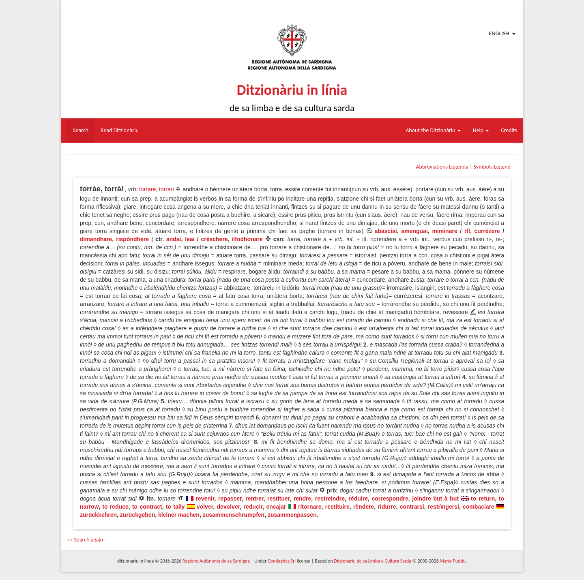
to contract (147, 506)
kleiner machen (179, 515)
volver (205, 506)
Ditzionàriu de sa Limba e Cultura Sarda (372, 561)
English (499, 33)
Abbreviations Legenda (442, 166)
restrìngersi (443, 506)
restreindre (330, 498)
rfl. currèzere (482, 231)
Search (80, 130)
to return (483, 498)
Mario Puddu (453, 561)
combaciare (478, 506)
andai (173, 239)
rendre (302, 498)
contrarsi (412, 506)
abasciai (386, 231)
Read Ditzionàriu (120, 130)
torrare (147, 189)
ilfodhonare (247, 239)
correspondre (389, 498)
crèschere (214, 239)
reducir (253, 506)
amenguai (415, 231)
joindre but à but (435, 498)
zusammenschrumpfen (233, 515)
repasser (230, 498)
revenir (205, 498)
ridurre (387, 506)
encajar (276, 506)
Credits (509, 130)
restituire (337, 506)
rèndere (363, 506)
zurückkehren (98, 515)
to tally (175, 506)
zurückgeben (137, 515)
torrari (166, 189)
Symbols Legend (492, 166)
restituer (278, 498)
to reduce (115, 506)
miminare (444, 231)
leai (189, 239)
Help (481, 130)
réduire (357, 498)
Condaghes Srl (282, 561)
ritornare (310, 506)
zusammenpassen (292, 515)
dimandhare (96, 239)
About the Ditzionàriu (433, 130)
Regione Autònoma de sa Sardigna (216, 561)
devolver (228, 506)
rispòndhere (132, 239)
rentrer (254, 498)
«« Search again (85, 539)
